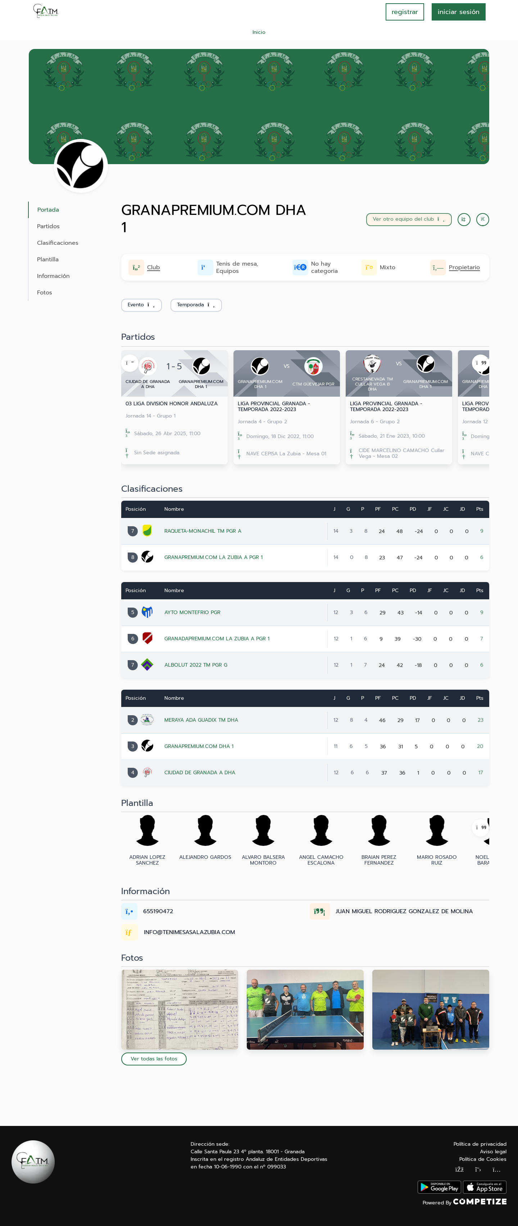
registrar (405, 12)
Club (153, 267)
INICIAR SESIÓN (459, 12)
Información (53, 276)
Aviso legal (493, 1151)
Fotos (44, 292)
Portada (48, 210)
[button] (482, 219)
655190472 (158, 911)
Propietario (464, 267)
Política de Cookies (482, 1159)
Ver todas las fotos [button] (154, 1059)
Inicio (259, 32)
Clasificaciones (57, 243)
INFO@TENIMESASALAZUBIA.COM (189, 932)
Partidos (48, 226)
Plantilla (48, 259)
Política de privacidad (480, 1144)
